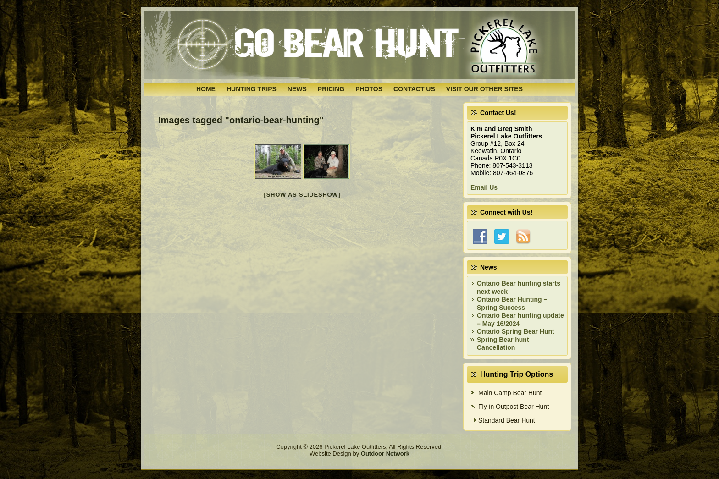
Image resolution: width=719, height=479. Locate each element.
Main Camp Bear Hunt (510, 392)
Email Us (484, 187)
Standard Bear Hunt (506, 420)
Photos (368, 89)
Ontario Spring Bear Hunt (515, 331)
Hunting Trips (252, 89)
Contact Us (414, 89)
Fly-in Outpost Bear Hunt (513, 406)
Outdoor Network (385, 453)
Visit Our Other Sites (484, 89)
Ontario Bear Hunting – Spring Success (512, 303)
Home (206, 89)
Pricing (331, 89)
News (297, 89)
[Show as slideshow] (302, 194)
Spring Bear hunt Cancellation (503, 344)
